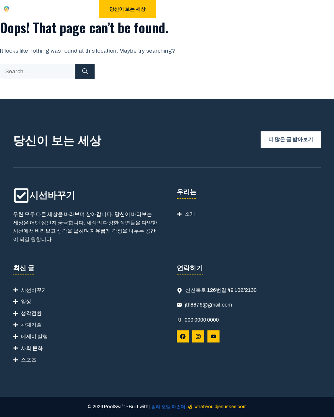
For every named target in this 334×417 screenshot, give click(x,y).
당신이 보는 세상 (127, 9)
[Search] (85, 71)
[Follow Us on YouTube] (213, 336)
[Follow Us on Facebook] (183, 336)
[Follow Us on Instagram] (198, 336)
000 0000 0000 (202, 320)
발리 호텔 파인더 (168, 406)
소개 (190, 214)
